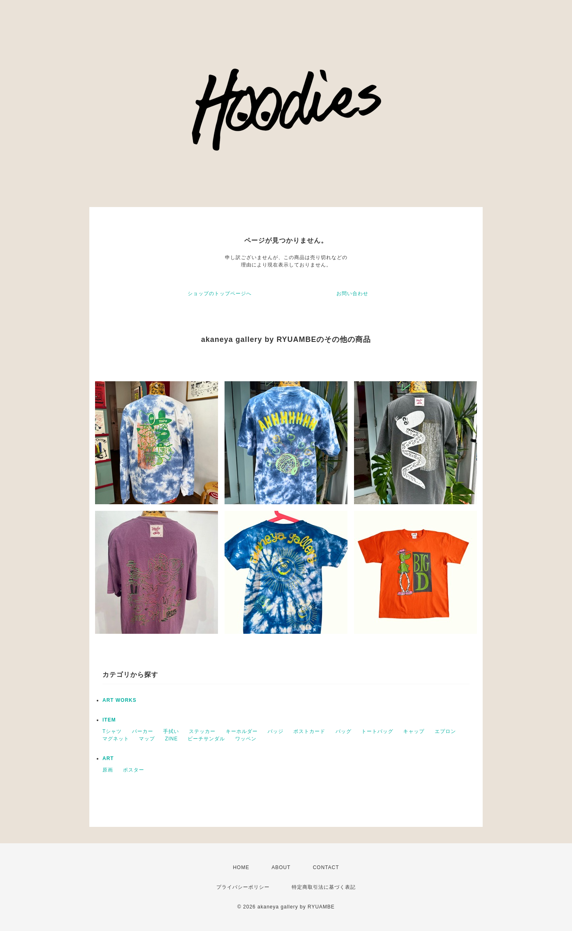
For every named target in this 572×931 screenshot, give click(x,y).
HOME (241, 867)
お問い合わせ (352, 293)
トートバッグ (377, 731)
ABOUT (281, 867)
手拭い (171, 731)
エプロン (445, 731)
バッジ (276, 731)
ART (108, 758)
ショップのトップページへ (220, 293)
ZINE (171, 739)
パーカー (142, 731)
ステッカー (202, 731)
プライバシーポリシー (243, 887)
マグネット (115, 739)
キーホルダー (242, 731)
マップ (147, 739)
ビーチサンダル (206, 739)
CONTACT (326, 867)
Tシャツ (112, 731)
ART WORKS (119, 700)
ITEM (109, 720)
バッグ (344, 731)
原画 (107, 770)
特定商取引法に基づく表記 (324, 887)
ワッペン (245, 739)
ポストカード (309, 731)
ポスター (133, 770)
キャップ (413, 731)
